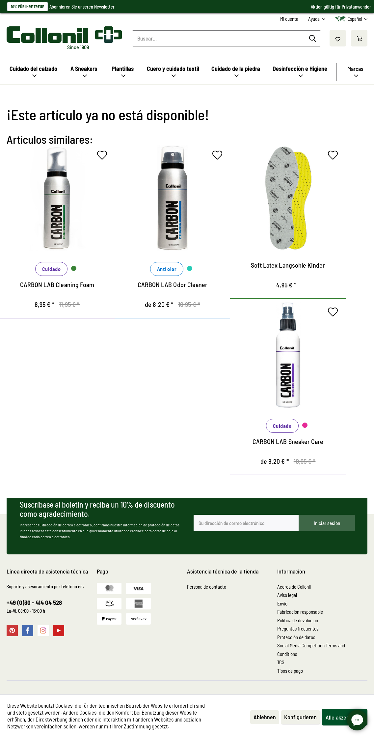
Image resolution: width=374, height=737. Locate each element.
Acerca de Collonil (294, 587)
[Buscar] (313, 38)
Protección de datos (296, 637)
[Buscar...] (226, 38)
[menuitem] (289, 19)
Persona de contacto (206, 587)
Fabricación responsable (300, 612)
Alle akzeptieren (344, 717)
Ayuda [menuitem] (314, 19)
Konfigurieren (300, 717)
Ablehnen (265, 717)
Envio (282, 603)
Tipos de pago (290, 671)
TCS (280, 662)
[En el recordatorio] (104, 156)
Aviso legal (287, 595)
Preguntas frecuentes (297, 629)
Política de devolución (297, 620)
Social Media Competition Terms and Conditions (311, 649)
